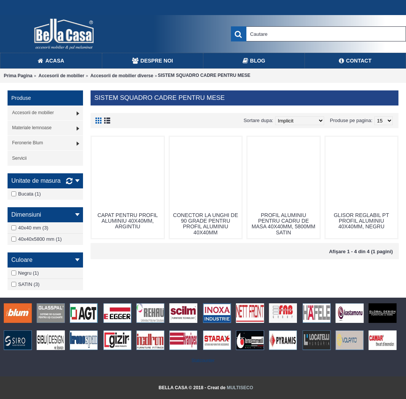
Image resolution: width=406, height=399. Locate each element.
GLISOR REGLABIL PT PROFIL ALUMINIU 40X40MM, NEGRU (361, 221)
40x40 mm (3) (29, 228)
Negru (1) (25, 273)
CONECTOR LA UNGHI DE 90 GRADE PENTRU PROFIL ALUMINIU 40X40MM (205, 223)
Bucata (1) (26, 194)
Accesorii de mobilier (61, 75)
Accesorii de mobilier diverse (121, 75)
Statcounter (202, 360)
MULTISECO (240, 387)
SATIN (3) (25, 284)
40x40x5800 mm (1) (36, 239)
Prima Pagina (18, 75)
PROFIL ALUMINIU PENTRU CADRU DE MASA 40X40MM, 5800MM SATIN (283, 223)
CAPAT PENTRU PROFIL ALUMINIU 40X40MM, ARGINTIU (127, 221)
